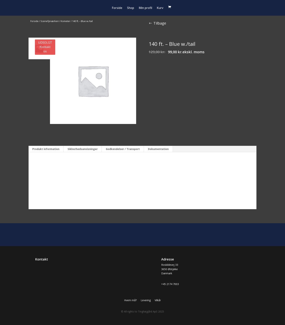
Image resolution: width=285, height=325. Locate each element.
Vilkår (158, 300)
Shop (130, 8)
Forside (117, 8)
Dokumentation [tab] (158, 149)
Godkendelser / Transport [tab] (123, 149)
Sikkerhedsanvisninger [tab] (83, 149)
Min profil (145, 8)
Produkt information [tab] (45, 149)
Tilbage (159, 23)
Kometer (65, 21)
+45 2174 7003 (170, 284)
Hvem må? (130, 300)
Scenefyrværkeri (50, 21)
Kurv (160, 8)
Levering (146, 300)
